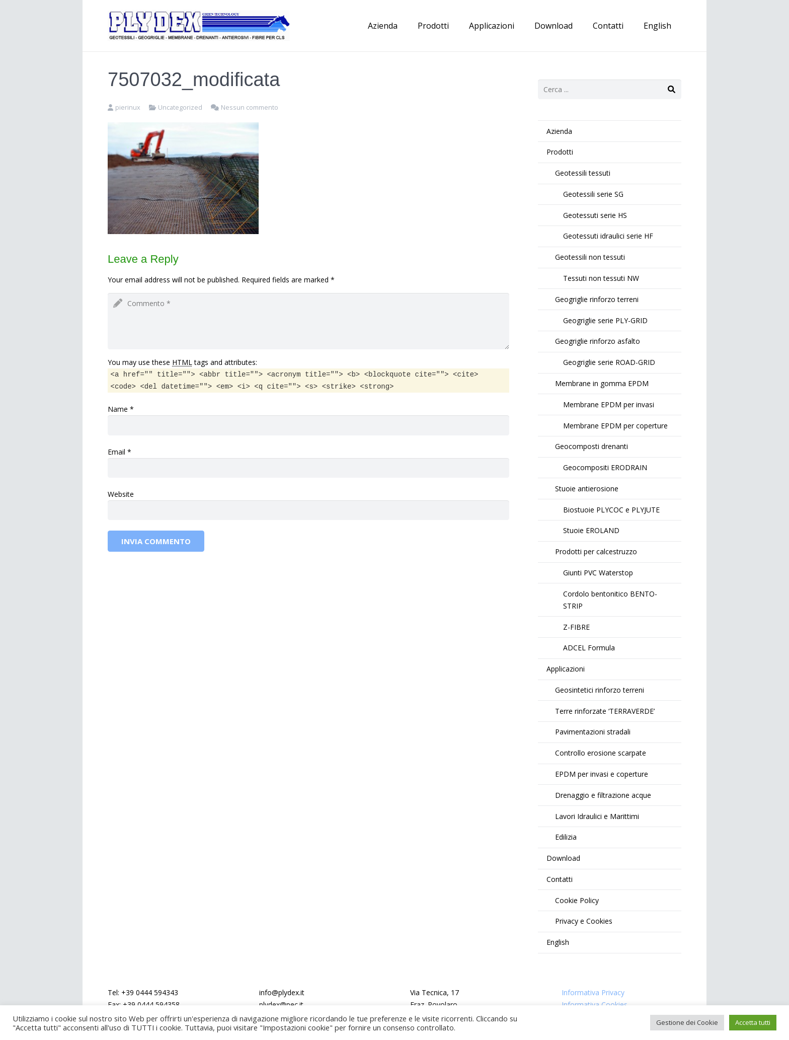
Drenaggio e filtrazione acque (603, 795)
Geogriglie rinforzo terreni (597, 299)
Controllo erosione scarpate (600, 753)
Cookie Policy (577, 900)
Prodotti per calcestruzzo (596, 551)
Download (563, 858)
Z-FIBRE (576, 627)
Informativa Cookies (594, 1004)
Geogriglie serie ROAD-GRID (609, 362)
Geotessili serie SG (593, 194)
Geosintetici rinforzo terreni (599, 690)
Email (116, 452)
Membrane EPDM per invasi (608, 404)
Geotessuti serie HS (595, 215)
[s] (609, 89)
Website (121, 494)
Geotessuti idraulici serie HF (608, 236)
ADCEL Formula (589, 647)
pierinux (127, 107)
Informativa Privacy (593, 992)
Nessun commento (249, 107)
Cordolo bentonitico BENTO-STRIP (610, 600)
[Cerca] (671, 89)
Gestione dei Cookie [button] (687, 1022)
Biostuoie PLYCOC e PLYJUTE (611, 509)
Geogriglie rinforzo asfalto (597, 341)
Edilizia (566, 837)
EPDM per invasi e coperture (601, 774)
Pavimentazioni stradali (592, 731)
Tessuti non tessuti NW (601, 278)
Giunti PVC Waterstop (598, 572)
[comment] (308, 321)
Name (118, 409)
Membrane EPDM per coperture (615, 425)
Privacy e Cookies (583, 921)
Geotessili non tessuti (590, 257)
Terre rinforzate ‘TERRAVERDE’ (605, 711)
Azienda (559, 131)
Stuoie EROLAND (591, 530)
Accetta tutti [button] (752, 1022)
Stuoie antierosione (586, 488)
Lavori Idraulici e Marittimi (597, 816)
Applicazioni (565, 669)
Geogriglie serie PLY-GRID (605, 320)
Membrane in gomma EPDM (602, 383)
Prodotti (559, 152)
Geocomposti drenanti (591, 446)
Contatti (559, 879)
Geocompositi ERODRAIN (605, 467)
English (557, 942)
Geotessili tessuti (582, 173)
